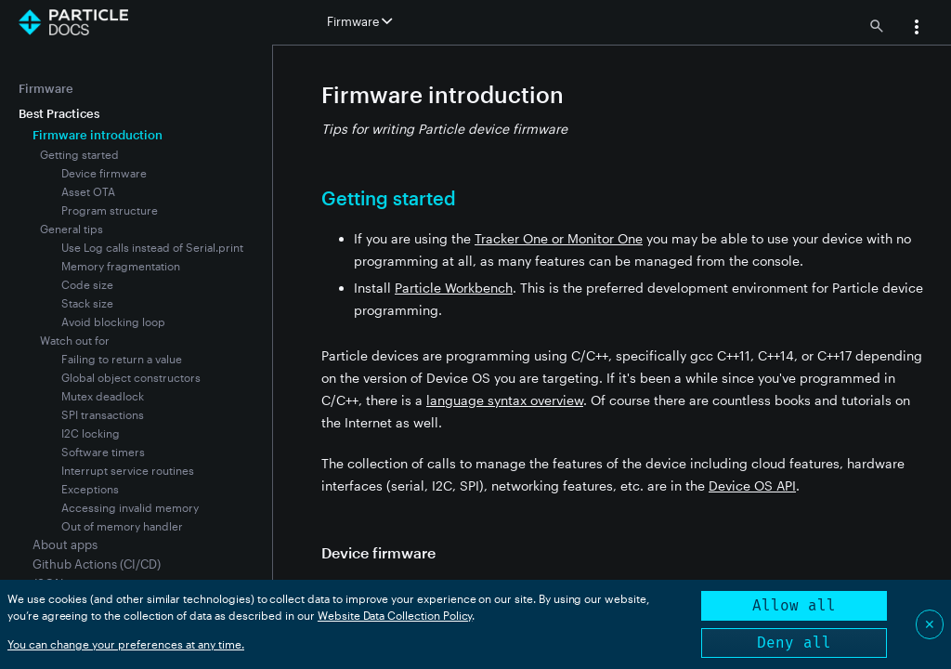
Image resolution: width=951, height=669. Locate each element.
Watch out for (75, 340)
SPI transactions (102, 414)
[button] (916, 29)
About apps (65, 544)
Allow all (794, 605)
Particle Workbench (454, 287)
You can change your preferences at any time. (125, 643)
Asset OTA (88, 191)
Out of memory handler (122, 525)
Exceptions (90, 488)
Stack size (87, 302)
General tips (71, 228)
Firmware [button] (359, 21)
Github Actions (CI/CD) (97, 564)
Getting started (79, 154)
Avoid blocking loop (113, 321)
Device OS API (752, 485)
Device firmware (104, 172)
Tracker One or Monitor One (559, 238)
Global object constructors (131, 377)
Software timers (103, 451)
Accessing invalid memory (130, 507)
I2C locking (90, 432)
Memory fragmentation (120, 265)
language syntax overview (504, 400)
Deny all (794, 642)
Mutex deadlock (102, 395)
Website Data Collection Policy (395, 615)
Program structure (109, 209)
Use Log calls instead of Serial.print (152, 247)
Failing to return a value (121, 358)
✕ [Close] (929, 624)
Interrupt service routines (127, 470)
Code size (87, 284)
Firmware (46, 88)
